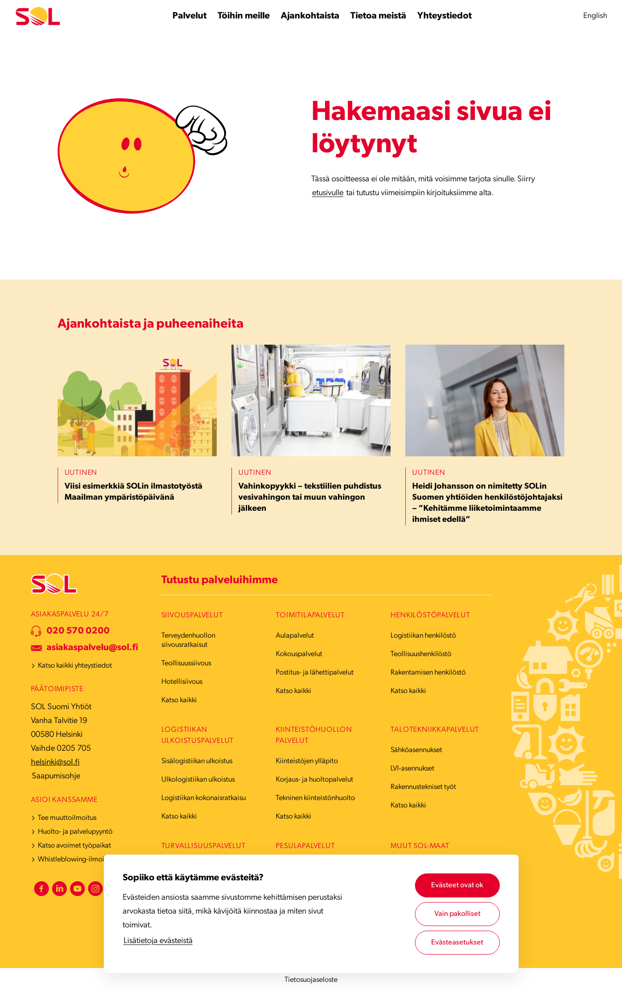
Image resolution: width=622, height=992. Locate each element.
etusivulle (328, 193)
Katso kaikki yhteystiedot (75, 665)
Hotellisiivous (181, 682)
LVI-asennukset (412, 768)
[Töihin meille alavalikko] (244, 16)
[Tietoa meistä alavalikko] (378, 16)
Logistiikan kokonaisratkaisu (203, 798)
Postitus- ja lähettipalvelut (315, 672)
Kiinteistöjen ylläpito (307, 761)
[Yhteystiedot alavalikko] (444, 16)
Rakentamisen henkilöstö (428, 672)
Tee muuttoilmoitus (67, 818)
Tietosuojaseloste (311, 980)
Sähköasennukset (416, 750)
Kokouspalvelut (299, 654)
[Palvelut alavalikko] (189, 16)
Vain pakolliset (457, 914)
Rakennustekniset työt (423, 787)
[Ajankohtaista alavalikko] (310, 16)
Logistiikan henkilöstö (423, 635)
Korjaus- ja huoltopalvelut (314, 779)
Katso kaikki (179, 700)
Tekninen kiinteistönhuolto (315, 798)
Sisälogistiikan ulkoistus (196, 761)
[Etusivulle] (38, 16)
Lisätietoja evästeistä (158, 941)
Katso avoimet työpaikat (74, 845)
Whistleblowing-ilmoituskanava (86, 859)
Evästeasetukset (457, 942)
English (595, 16)
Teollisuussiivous (186, 663)
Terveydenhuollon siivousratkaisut (188, 640)
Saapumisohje (56, 776)
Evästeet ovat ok (457, 885)
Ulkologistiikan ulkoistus (198, 779)
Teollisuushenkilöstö (421, 654)
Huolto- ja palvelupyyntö (75, 832)
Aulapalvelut (295, 635)
